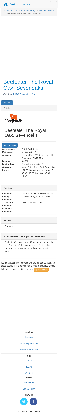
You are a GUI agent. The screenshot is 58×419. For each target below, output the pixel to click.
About (29, 360)
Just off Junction (17, 4)
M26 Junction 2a (47, 10)
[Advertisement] (28, 47)
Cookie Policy (29, 389)
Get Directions (10, 145)
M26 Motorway (28, 10)
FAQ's (29, 367)
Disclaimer (29, 382)
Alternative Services (29, 350)
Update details (41, 270)
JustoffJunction (10, 10)
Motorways (29, 337)
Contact (29, 373)
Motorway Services (29, 343)
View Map (7, 103)
